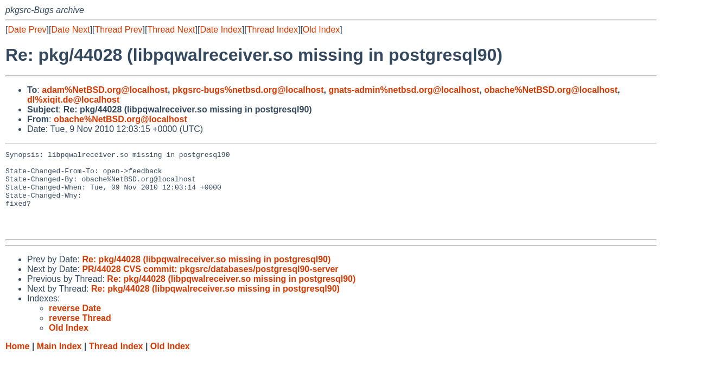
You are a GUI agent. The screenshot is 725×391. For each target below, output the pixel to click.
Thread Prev (119, 29)
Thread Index (272, 29)
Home (17, 362)
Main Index (59, 362)
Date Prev (27, 29)
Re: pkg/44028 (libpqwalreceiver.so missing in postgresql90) (206, 275)
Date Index (220, 29)
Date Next (70, 29)
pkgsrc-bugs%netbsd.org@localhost (248, 89)
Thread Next (171, 29)
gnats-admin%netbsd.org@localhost (403, 89)
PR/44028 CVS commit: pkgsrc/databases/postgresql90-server (210, 285)
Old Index (321, 29)
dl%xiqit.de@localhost (73, 99)
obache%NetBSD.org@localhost (551, 89)
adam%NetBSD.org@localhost (105, 89)
